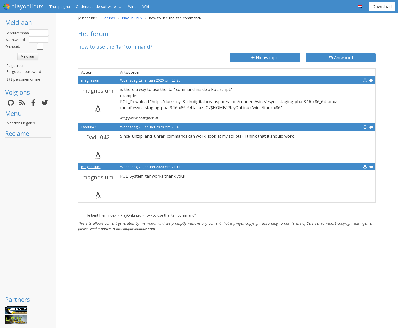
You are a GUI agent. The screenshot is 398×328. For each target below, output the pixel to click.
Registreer (15, 65)
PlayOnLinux (132, 17)
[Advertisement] (28, 216)
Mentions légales (20, 123)
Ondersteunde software (96, 6)
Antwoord (341, 57)
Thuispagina (59, 6)
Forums (108, 17)
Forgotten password (23, 71)
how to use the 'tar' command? (170, 215)
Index (111, 215)
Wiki (145, 6)
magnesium (91, 80)
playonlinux (23, 6)
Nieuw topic (264, 57)
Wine (132, 6)
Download (382, 6)
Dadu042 (88, 126)
